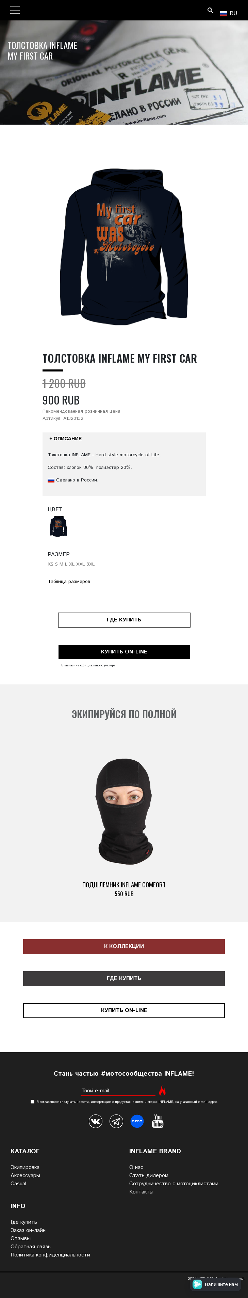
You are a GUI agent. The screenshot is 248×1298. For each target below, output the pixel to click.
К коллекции (124, 946)
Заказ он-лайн (28, 1230)
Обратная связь (31, 1247)
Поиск (210, 10)
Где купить (124, 620)
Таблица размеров (69, 581)
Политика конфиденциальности (50, 1255)
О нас (136, 1167)
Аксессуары (25, 1176)
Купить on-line (124, 652)
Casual (18, 1184)
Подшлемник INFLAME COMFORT (124, 884)
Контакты (141, 1192)
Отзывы (21, 1238)
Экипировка (25, 1167)
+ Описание (65, 438)
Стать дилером (148, 1176)
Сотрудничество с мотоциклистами (173, 1184)
